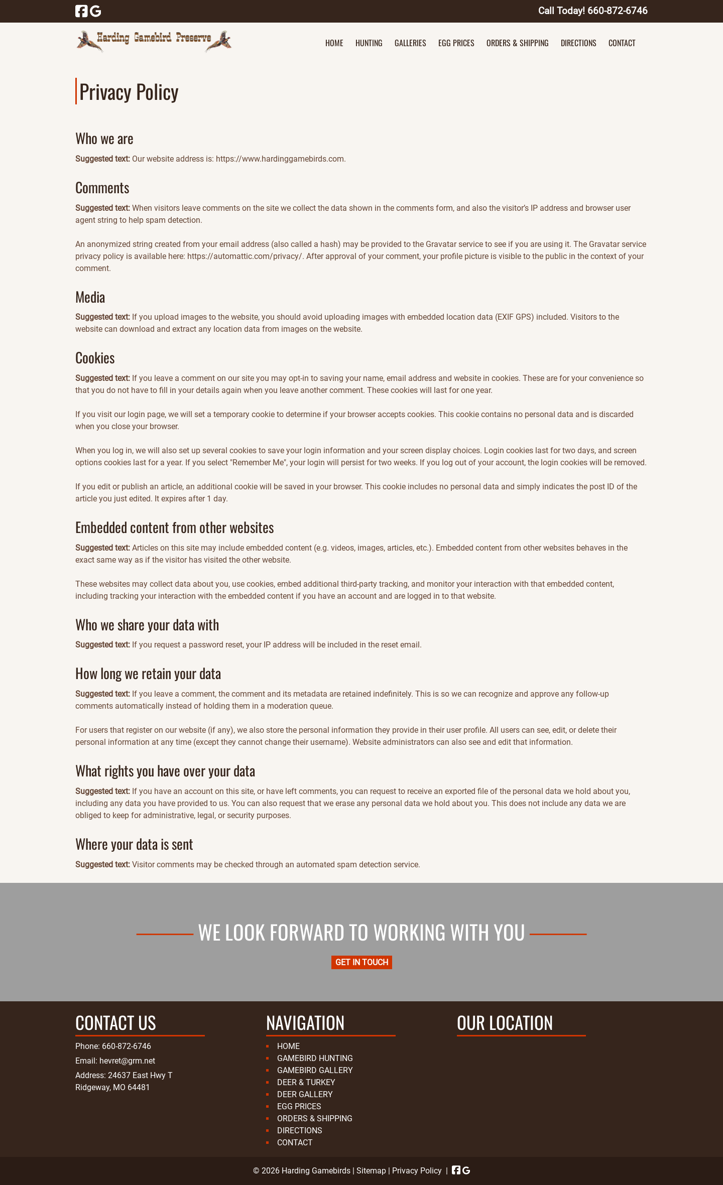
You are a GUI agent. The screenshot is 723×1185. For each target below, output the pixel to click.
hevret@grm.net (127, 1061)
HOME (334, 43)
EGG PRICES (456, 43)
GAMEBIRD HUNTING (315, 1058)
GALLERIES (410, 43)
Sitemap (371, 1170)
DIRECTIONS (578, 43)
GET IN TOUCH (361, 962)
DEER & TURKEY (306, 1082)
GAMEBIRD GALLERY (315, 1070)
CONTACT (622, 43)
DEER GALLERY (305, 1094)
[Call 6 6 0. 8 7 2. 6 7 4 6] (617, 11)
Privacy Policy (417, 1170)
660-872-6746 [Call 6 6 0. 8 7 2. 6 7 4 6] (126, 1046)
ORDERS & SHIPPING (518, 43)
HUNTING (369, 43)
